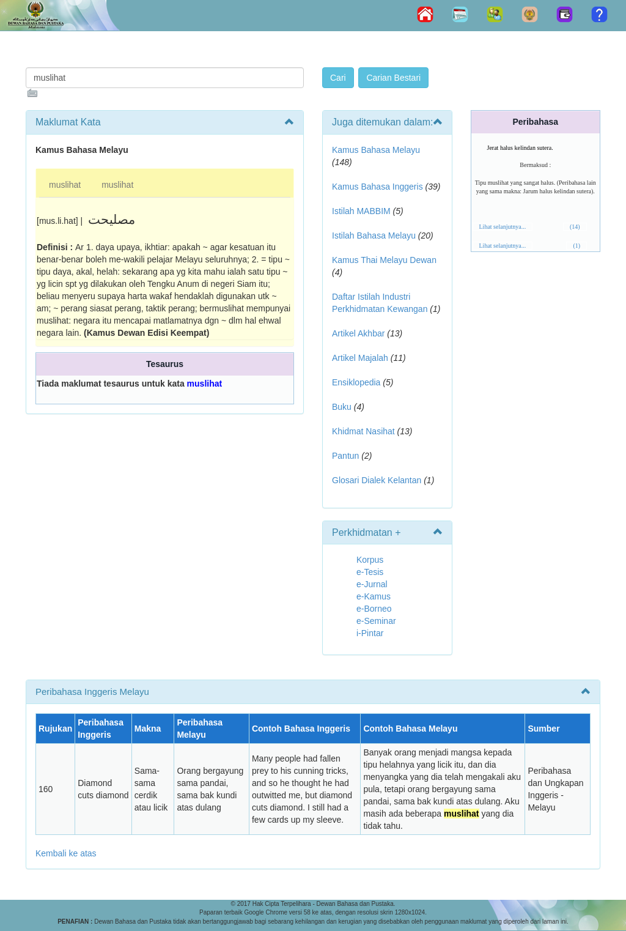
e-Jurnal (372, 584)
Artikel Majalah (360, 358)
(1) (576, 245)
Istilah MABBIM (361, 211)
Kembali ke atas (66, 853)
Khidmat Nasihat (363, 431)
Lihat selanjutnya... (502, 226)
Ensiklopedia (356, 382)
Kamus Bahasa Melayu (376, 150)
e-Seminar (376, 621)
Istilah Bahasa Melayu (374, 235)
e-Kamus (373, 596)
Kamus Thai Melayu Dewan (384, 260)
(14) (575, 226)
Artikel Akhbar (358, 333)
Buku (342, 407)
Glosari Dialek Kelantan (376, 480)
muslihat (65, 185)
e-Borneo (374, 609)
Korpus (369, 560)
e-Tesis (369, 572)
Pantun (345, 456)
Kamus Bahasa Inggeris (377, 186)
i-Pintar (369, 633)
